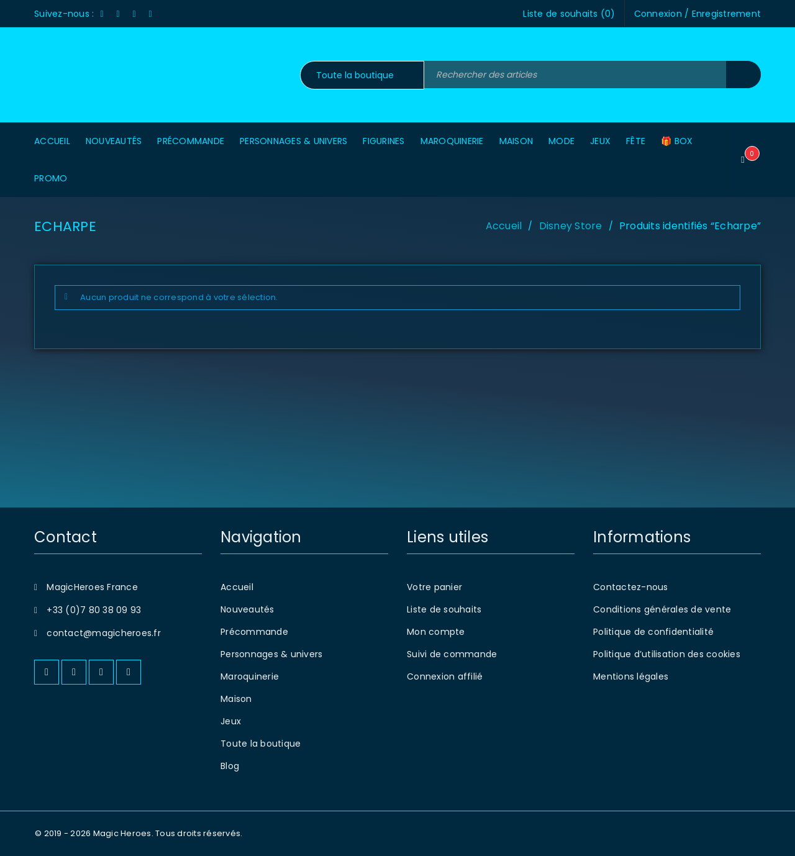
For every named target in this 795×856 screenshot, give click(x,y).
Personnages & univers (271, 654)
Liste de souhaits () (569, 14)
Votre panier (434, 587)
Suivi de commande (452, 654)
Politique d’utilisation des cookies (666, 654)
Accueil (504, 226)
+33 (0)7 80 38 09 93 (94, 610)
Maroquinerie (249, 676)
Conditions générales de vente (662, 609)
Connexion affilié (445, 676)
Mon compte (436, 632)
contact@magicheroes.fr (104, 633)
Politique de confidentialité (653, 632)
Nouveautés (247, 609)
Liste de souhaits (444, 609)
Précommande (254, 632)
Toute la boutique (260, 743)
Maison (236, 699)
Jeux (230, 721)
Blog (229, 766)
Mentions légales (630, 676)
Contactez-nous (630, 587)
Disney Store (570, 226)
